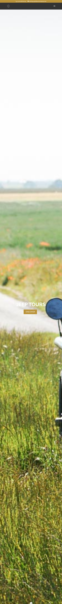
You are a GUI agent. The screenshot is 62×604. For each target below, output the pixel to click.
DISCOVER (30, 309)
